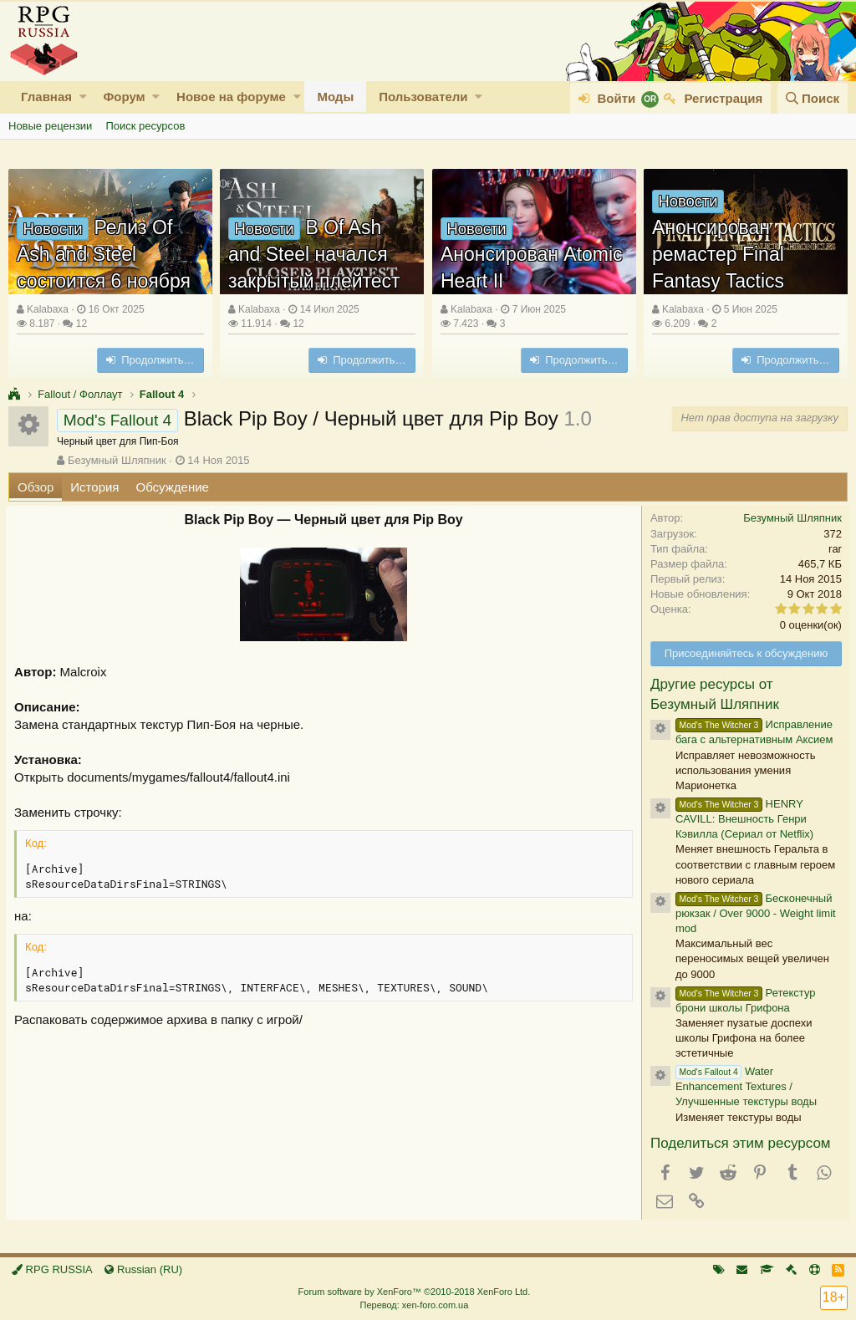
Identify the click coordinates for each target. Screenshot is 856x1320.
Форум (124, 96)
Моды (335, 96)
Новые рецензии (50, 126)
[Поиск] (812, 98)
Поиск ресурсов (145, 126)
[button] (83, 96)
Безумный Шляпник (117, 460)
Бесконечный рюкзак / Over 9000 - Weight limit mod (753, 913)
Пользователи (423, 96)
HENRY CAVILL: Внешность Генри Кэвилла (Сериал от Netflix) (742, 819)
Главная (46, 96)
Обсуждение (172, 487)
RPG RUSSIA (52, 1269)
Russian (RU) (143, 1269)
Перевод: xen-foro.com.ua (413, 1305)
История (94, 487)
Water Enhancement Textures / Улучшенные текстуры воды (743, 1086)
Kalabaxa (48, 309)
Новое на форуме (231, 96)
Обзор (36, 487)
